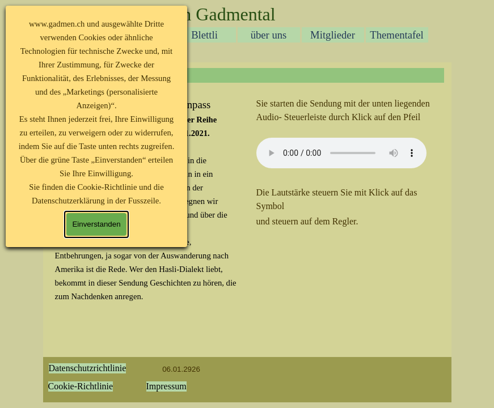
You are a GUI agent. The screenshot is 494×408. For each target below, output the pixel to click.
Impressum (166, 386)
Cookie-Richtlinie (80, 386)
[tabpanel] (348, 163)
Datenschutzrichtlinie (87, 368)
